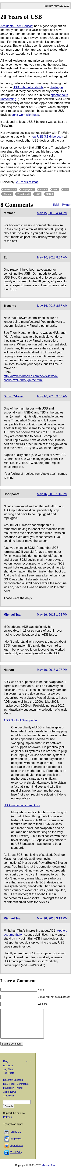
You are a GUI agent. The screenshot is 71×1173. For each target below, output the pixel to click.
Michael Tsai (12, 614)
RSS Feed (9, 1089)
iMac (55, 189)
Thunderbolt (23, 194)
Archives (8, 1070)
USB (38, 194)
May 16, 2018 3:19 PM (52, 918)
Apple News (9, 1097)
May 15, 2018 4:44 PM (52, 213)
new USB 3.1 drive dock (47, 136)
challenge (56, 87)
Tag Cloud (8, 1074)
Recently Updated (13, 1085)
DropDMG (16, 1137)
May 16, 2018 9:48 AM (52, 396)
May (56, 5)
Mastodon (8, 1093)
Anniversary (10, 189)
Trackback (8, 1101)
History (43, 189)
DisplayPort (27, 189)
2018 (66, 5)
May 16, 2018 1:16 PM (52, 494)
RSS (56, 204)
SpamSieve (16, 1151)
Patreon (7, 1122)
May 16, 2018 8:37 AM (52, 305)
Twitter (66, 204)
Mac (66, 189)
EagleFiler (16, 1144)
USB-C (49, 194)
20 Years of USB (21, 16)
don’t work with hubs (25, 114)
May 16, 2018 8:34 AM (52, 257)
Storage (7, 194)
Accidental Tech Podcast (16, 26)
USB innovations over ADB (22, 805)
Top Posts (8, 1078)
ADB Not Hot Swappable (20, 720)
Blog (5, 1066)
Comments (23, 1089)
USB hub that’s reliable (28, 87)
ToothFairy (16, 1158)
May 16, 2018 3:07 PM (52, 669)
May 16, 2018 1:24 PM (52, 614)
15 (60, 5)
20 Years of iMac (27, 182)
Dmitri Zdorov (13, 396)
